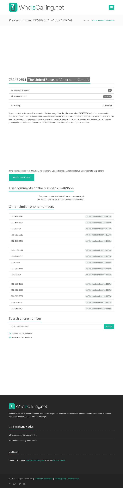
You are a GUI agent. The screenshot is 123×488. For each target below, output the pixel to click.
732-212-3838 (61, 256)
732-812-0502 (61, 290)
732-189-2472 (61, 241)
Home (86, 20)
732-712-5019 (61, 234)
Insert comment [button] (22, 177)
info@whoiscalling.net (35, 460)
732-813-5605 (61, 222)
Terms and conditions (44, 479)
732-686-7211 (61, 250)
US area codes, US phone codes (23, 435)
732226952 (61, 274)
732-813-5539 (61, 216)
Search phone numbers (22, 333)
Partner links (73, 479)
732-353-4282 (61, 284)
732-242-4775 (61, 268)
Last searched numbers (22, 337)
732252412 (61, 228)
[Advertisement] (61, 52)
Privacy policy (60, 479)
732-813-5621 (61, 296)
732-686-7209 (61, 308)
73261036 (61, 262)
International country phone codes (23, 440)
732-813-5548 (61, 302)
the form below (58, 460)
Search (109, 326)
